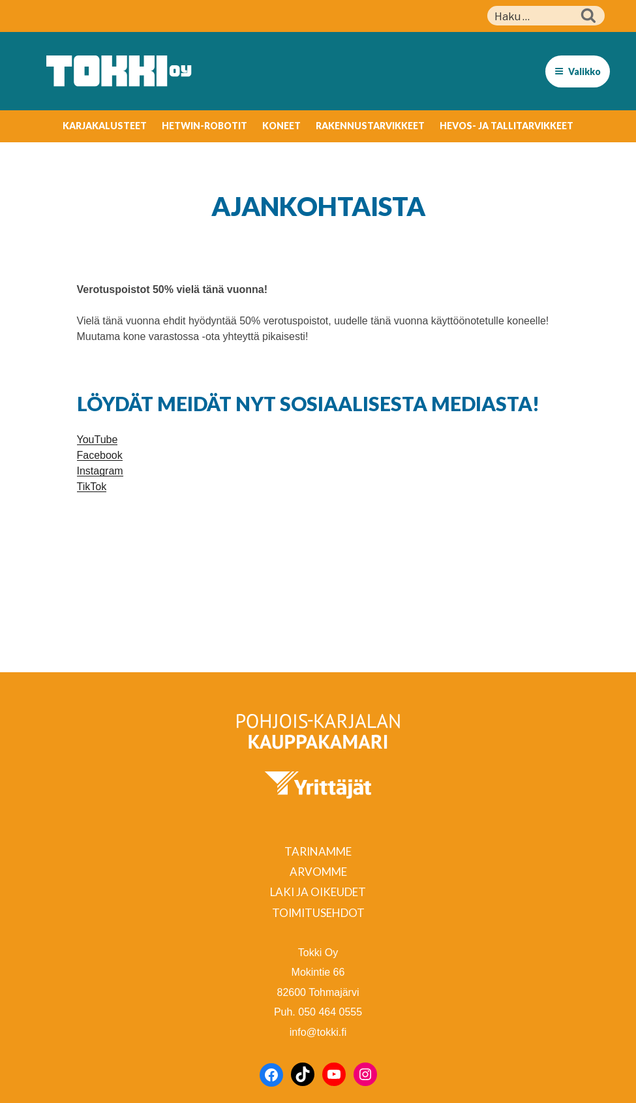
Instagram (100, 470)
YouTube (97, 439)
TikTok (92, 486)
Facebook (100, 455)
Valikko (577, 71)
